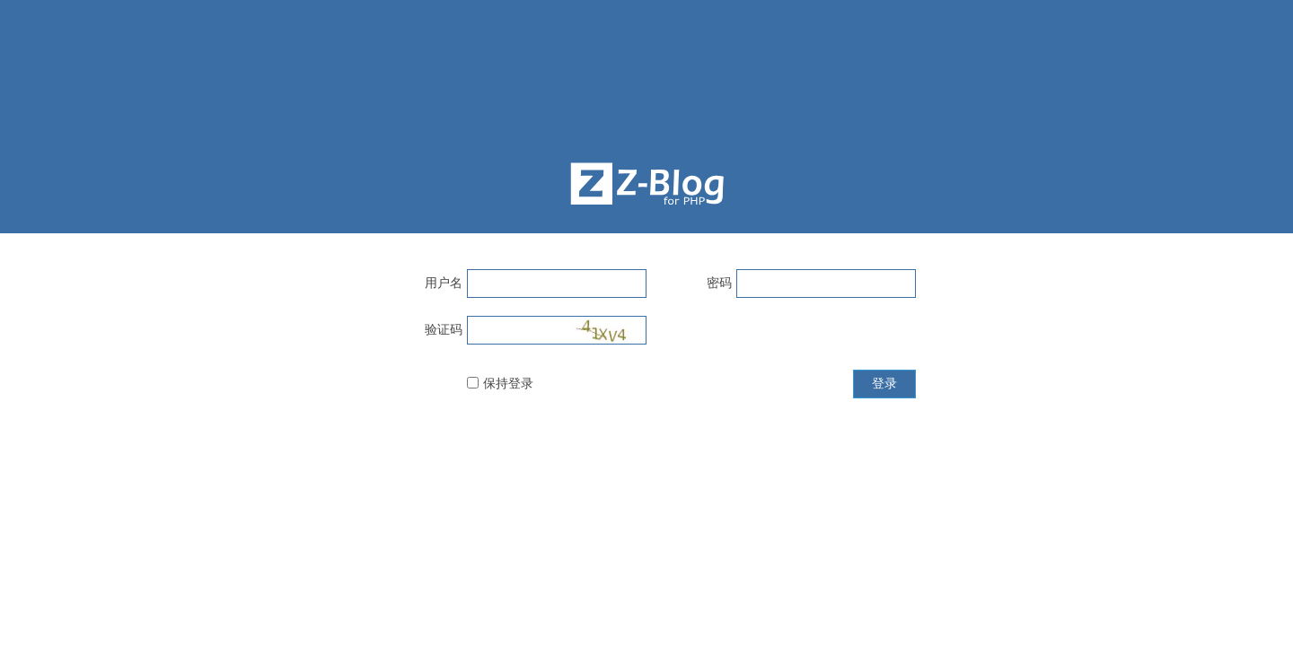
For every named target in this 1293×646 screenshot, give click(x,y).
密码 (719, 282)
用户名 (443, 282)
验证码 (443, 329)
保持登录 (508, 383)
